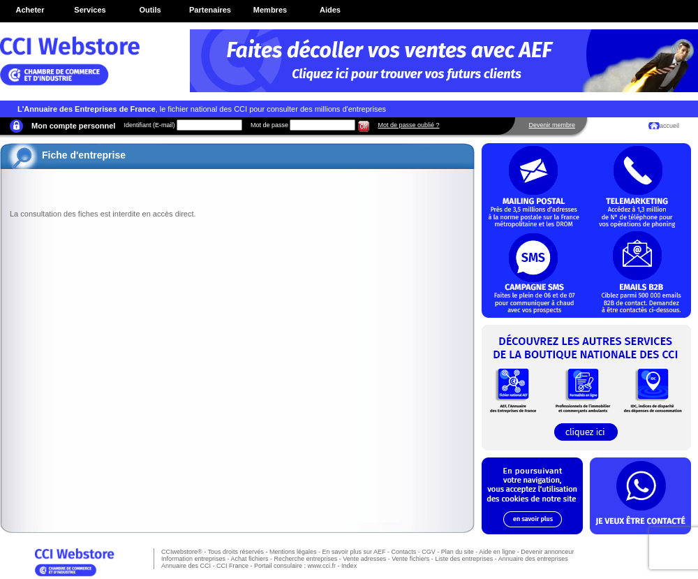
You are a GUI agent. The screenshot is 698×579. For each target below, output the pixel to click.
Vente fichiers (410, 558)
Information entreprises (193, 558)
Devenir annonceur (547, 551)
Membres (270, 10)
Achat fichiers (250, 558)
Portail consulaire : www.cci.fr (295, 565)
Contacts (404, 551)
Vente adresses (364, 558)
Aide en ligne (497, 551)
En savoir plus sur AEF (354, 551)
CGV (429, 551)
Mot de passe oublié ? (408, 125)
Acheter (30, 10)
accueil (669, 125)
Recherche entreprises (306, 558)
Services (89, 10)
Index (349, 565)
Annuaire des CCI (186, 565)
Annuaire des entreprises (533, 558)
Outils (150, 10)
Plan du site (457, 551)
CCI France (232, 565)
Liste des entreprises (464, 558)
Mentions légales (293, 551)
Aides (330, 10)
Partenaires (210, 10)
